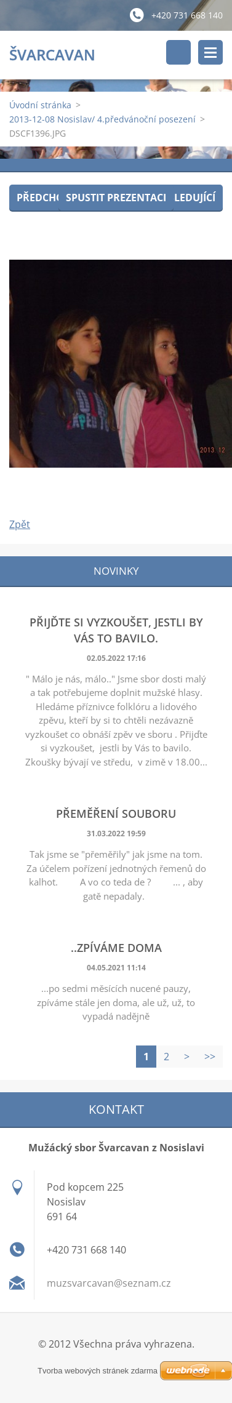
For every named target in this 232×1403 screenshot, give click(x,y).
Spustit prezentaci (116, 197)
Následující (184, 197)
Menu (210, 52)
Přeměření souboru (116, 813)
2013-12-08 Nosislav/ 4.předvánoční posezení (102, 119)
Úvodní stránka (40, 105)
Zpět (19, 524)
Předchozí (45, 197)
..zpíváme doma (116, 947)
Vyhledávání (178, 52)
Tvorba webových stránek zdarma (98, 1370)
